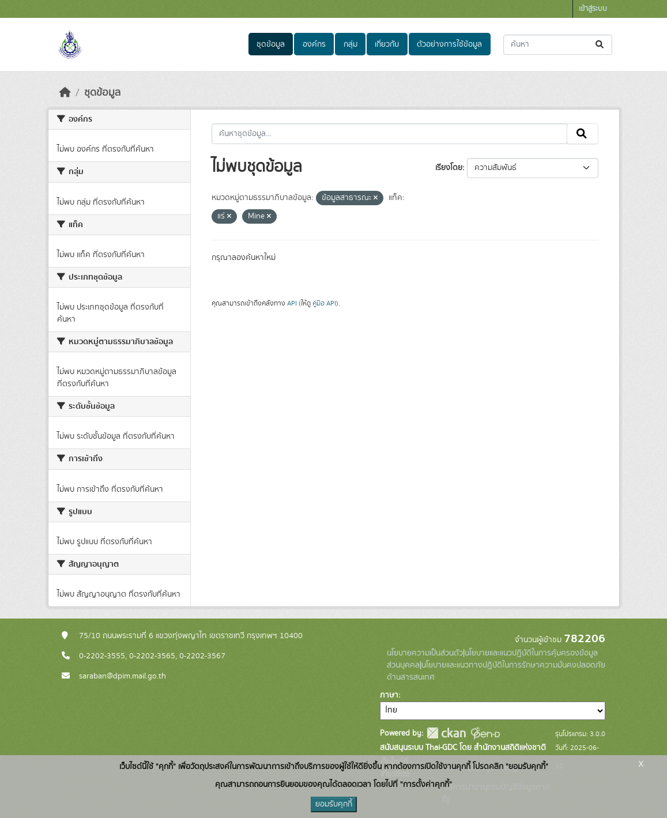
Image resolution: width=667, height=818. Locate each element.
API (292, 303)
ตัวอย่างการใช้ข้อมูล (449, 44)
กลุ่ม (350, 44)
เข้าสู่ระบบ (593, 8)
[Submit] (600, 45)
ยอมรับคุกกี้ (333, 804)
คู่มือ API (324, 303)
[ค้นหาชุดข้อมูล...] (557, 45)
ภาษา (389, 695)
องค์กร (314, 44)
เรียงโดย (448, 168)
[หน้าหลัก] (65, 92)
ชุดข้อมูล (271, 44)
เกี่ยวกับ (387, 44)
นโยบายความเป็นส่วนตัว (425, 653)
